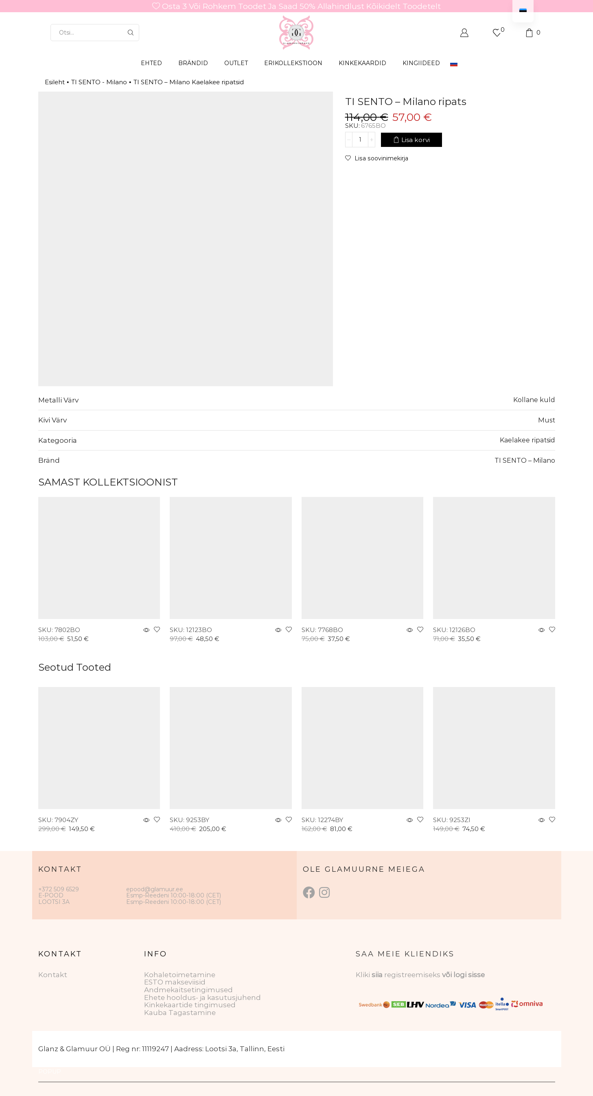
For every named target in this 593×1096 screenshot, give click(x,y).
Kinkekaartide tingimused (190, 1005)
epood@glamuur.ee (154, 889)
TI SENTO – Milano (525, 460)
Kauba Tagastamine (180, 1012)
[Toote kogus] (360, 139)
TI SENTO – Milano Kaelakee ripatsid (188, 82)
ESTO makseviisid (175, 982)
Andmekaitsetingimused (188, 990)
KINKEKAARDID (362, 63)
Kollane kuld (534, 400)
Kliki (364, 975)
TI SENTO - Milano (99, 82)
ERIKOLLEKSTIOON (293, 63)
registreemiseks (413, 975)
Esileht (55, 82)
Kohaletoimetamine (179, 975)
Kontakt (52, 975)
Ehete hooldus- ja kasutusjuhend (202, 997)
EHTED (151, 63)
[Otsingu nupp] (131, 32)
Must (546, 420)
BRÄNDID (193, 63)
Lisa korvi (415, 139)
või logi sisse (463, 975)
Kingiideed (421, 63)
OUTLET (236, 63)
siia (377, 975)
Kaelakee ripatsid (527, 440)
